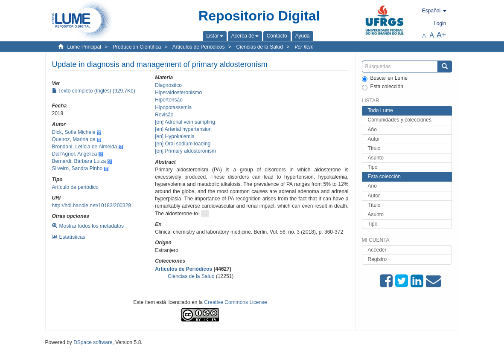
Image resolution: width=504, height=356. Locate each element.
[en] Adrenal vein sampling (185, 122)
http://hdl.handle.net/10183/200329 (91, 205)
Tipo (373, 167)
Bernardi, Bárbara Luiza (79, 161)
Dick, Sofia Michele (74, 132)
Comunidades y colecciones (399, 120)
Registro (377, 259)
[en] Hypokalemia (175, 136)
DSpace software (92, 342)
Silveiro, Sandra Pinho (77, 168)
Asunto (376, 158)
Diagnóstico (168, 85)
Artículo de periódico (75, 187)
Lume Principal (84, 47)
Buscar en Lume (385, 78)
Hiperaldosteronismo (178, 93)
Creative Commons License (235, 302)
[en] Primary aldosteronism (185, 151)
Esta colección (382, 87)
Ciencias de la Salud (259, 47)
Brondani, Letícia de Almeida (84, 147)
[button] (214, 36)
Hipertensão (169, 100)
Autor (374, 139)
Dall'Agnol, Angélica (74, 154)
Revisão (164, 115)
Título (374, 148)
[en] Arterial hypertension (183, 129)
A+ (441, 35)
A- (425, 35)
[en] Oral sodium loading (182, 144)
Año (372, 130)
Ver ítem (304, 47)
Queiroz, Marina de (74, 139)
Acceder (377, 250)
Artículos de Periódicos (198, 47)
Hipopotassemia (173, 107)
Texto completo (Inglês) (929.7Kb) (93, 91)
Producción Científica (137, 47)
